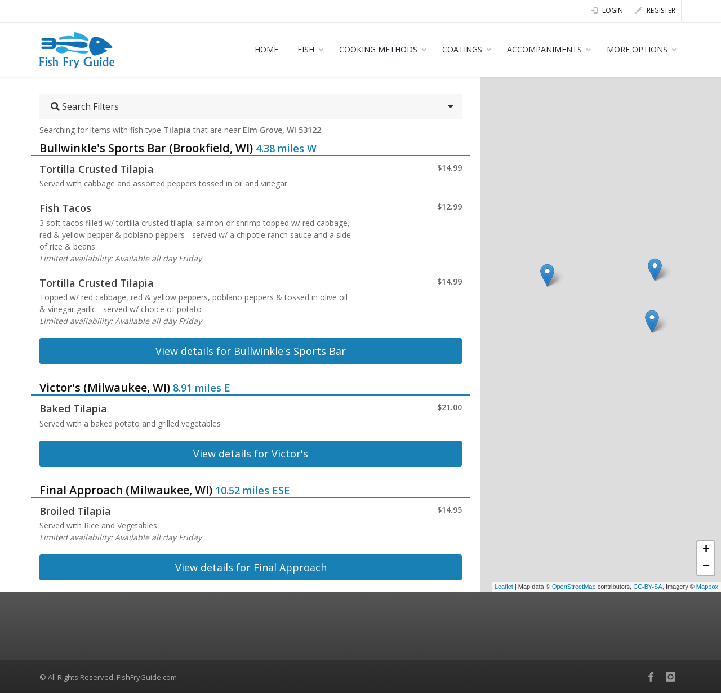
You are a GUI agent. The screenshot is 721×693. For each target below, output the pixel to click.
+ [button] (706, 549)
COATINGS (462, 49)
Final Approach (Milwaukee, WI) (125, 489)
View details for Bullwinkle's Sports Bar (250, 351)
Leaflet (504, 586)
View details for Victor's (250, 453)
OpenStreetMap (574, 586)
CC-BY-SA (647, 586)
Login (607, 10)
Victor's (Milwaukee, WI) (104, 387)
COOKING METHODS (378, 49)
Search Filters (85, 106)
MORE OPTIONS (637, 49)
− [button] (706, 566)
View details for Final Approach (251, 567)
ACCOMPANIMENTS (544, 49)
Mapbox (707, 586)
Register (655, 10)
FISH (305, 49)
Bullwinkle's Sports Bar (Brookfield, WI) (146, 148)
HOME (266, 49)
